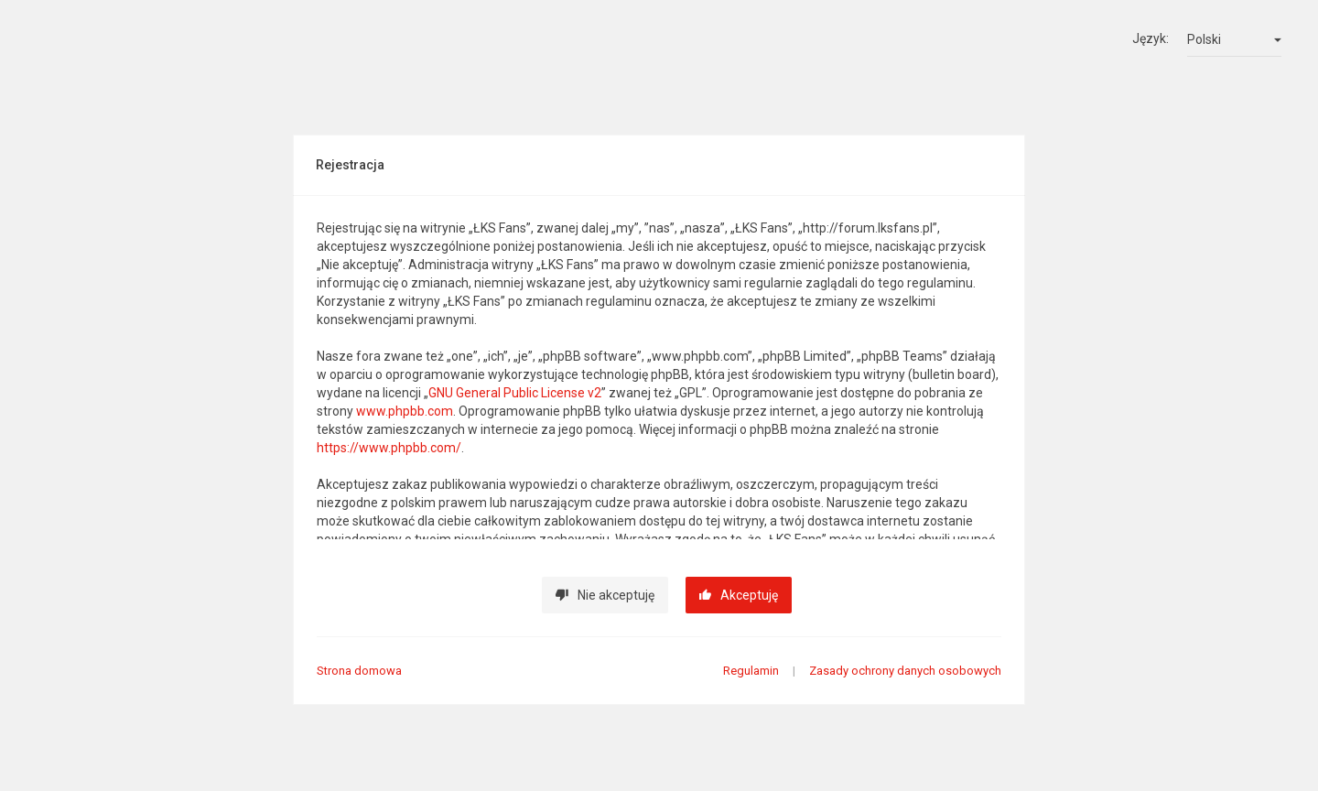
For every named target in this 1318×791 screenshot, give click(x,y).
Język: (1150, 38)
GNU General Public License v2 (514, 392)
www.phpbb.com (404, 411)
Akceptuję (738, 595)
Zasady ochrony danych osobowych (905, 670)
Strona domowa (359, 670)
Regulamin (751, 670)
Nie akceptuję (605, 595)
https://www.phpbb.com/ (389, 447)
